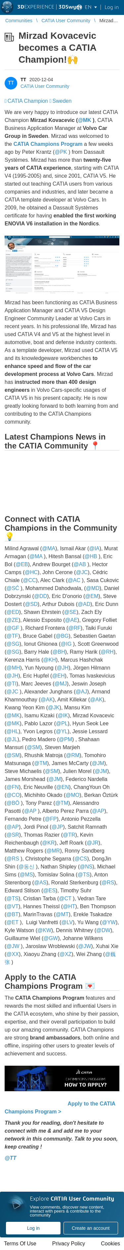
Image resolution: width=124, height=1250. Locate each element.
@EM (91, 596)
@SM (33, 747)
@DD (40, 596)
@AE (71, 620)
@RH (107, 652)
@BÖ (12, 803)
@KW (44, 930)
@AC (74, 580)
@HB (90, 556)
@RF (74, 628)
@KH (49, 660)
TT (23, 79)
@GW (50, 938)
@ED (12, 612)
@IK (63, 715)
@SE (70, 612)
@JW (12, 946)
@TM (40, 763)
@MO (72, 795)
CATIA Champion (28, 101)
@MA (48, 548)
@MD (93, 588)
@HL (12, 731)
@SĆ (12, 588)
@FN (12, 787)
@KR (48, 843)
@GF (12, 628)
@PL (62, 723)
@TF (12, 636)
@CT (65, 898)
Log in (33, 1228)
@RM (72, 755)
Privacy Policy (68, 1243)
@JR (93, 843)
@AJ (81, 691)
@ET (12, 922)
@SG (12, 644)
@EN (62, 787)
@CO (13, 795)
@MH (13, 668)
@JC (82, 572)
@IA (94, 548)
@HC (30, 572)
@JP (57, 827)
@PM (65, 739)
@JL (11, 739)
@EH (58, 676)
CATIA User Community (45, 86)
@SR (12, 835)
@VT (12, 906)
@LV (67, 922)
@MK (84, 120)
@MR (53, 851)
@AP (30, 811)
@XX (12, 954)
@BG (62, 636)
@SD (31, 604)
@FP (51, 819)
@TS (83, 874)
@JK (54, 707)
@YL (62, 731)
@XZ (66, 954)
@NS (86, 866)
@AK (47, 699)
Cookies (110, 1243)
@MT (62, 914)
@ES (49, 890)
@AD (84, 604)
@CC (29, 580)
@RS (12, 859)
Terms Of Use (20, 1243)
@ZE (12, 620)
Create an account (90, 1228)
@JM (98, 763)
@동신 (26, 866)
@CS (80, 859)
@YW (109, 922)
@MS (26, 874)
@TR (69, 835)
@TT (10, 1158)
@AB (79, 564)
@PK (61, 152)
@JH (62, 668)
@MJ (60, 683)
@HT (69, 906)
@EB (22, 564)
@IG (66, 644)
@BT (12, 914)
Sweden (62, 101)
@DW (103, 930)
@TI (11, 683)
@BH (58, 652)
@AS (40, 882)
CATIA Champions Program (48, 144)
